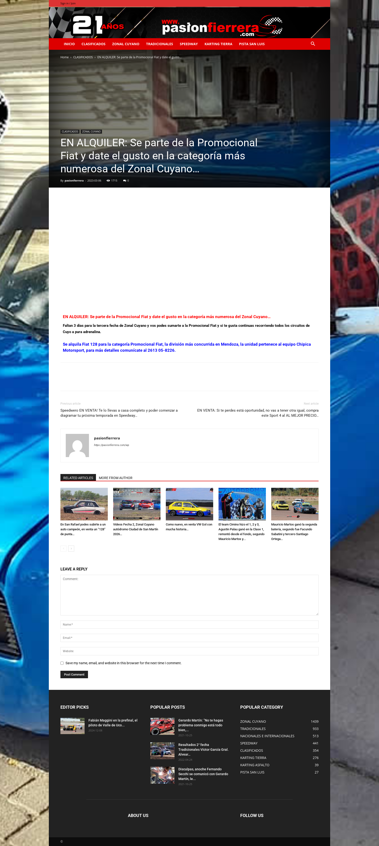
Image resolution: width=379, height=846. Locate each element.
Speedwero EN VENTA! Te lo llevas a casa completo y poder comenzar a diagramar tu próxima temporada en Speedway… (119, 413)
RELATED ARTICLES (78, 478)
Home (64, 57)
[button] (313, 44)
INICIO (69, 44)
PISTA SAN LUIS (252, 44)
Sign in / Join (68, 3)
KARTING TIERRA (218, 44)
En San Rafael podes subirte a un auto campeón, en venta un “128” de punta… (83, 529)
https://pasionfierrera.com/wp (111, 445)
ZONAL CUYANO (125, 44)
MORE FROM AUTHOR (115, 478)
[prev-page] (63, 549)
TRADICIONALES (159, 44)
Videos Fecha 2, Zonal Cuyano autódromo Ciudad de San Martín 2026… (135, 529)
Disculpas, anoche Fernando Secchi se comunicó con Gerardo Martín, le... (203, 774)
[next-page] (71, 549)
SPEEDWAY (189, 44)
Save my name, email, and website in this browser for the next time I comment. (124, 663)
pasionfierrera (74, 180)
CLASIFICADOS (93, 44)
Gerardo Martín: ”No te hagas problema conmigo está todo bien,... (200, 725)
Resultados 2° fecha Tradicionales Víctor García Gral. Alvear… (203, 749)
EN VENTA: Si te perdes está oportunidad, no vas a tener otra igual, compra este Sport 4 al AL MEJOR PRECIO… (258, 413)
